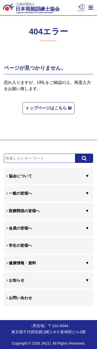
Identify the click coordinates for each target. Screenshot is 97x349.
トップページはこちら (48, 108)
